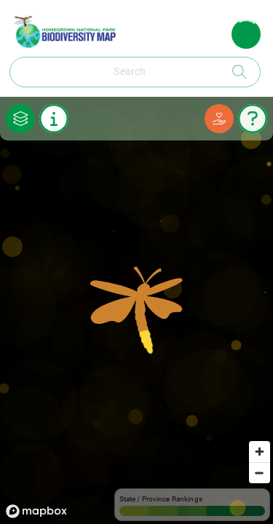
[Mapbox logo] (36, 511)
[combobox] (118, 72)
